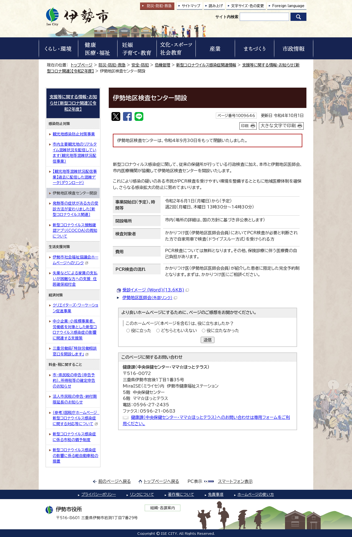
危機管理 (162, 65)
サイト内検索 (226, 17)
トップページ (82, 65)
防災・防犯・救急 (112, 65)
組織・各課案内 (162, 508)
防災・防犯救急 (159, 6)
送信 (207, 340)
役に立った (141, 331)
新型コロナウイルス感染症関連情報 (206, 65)
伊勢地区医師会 (149, 298)
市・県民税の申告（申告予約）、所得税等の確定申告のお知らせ (74, 380)
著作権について (181, 494)
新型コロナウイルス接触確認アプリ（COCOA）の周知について (75, 230)
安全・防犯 (140, 65)
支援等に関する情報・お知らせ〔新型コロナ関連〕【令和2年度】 (73, 103)
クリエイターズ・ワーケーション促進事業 (75, 308)
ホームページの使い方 (256, 494)
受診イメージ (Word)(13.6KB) (155, 290)
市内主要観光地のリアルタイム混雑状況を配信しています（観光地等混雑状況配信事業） (75, 152)
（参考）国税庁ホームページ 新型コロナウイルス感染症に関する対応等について (76, 418)
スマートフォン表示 (235, 481)
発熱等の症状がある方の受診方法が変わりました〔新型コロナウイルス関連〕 (75, 208)
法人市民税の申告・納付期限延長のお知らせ (75, 399)
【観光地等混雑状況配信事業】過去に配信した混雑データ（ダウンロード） (75, 177)
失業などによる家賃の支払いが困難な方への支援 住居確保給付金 (75, 278)
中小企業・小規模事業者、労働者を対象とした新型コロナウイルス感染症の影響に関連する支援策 (75, 329)
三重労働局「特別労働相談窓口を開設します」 (75, 351)
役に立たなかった (222, 331)
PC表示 (195, 481)
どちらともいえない (179, 331)
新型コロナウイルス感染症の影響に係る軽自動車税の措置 (75, 455)
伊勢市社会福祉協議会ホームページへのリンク (75, 260)
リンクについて (142, 494)
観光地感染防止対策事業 (74, 134)
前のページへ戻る (114, 481)
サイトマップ (191, 6)
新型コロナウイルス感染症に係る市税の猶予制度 (74, 437)
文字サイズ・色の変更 (247, 6)
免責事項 (216, 494)
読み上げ (216, 6)
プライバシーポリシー (98, 494)
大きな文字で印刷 (278, 125)
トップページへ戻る (161, 481)
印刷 (245, 126)
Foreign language (288, 6)
